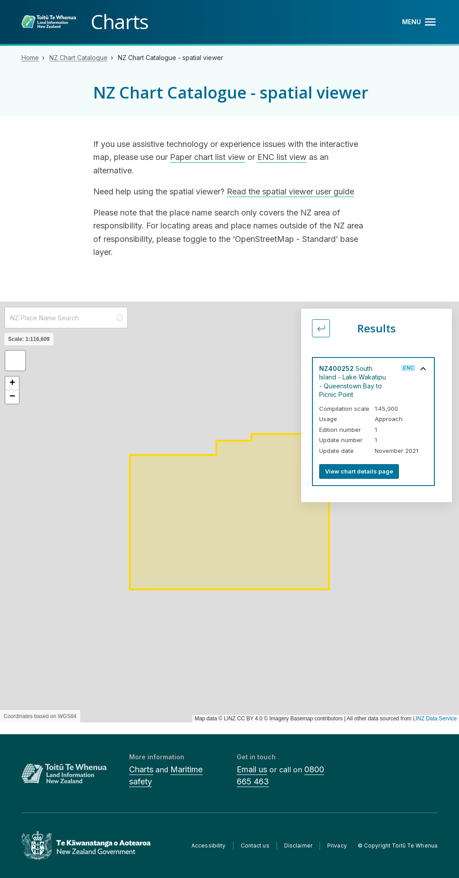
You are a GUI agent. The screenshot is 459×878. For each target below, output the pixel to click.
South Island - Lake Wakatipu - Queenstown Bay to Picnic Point (352, 381)
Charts (141, 769)
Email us (252, 769)
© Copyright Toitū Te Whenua (397, 845)
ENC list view (282, 157)
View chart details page (359, 471)
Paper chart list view (207, 157)
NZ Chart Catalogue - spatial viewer (170, 57)
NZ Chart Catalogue (78, 57)
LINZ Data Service (435, 718)
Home (30, 57)
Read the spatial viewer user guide (290, 191)
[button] (15, 360)
